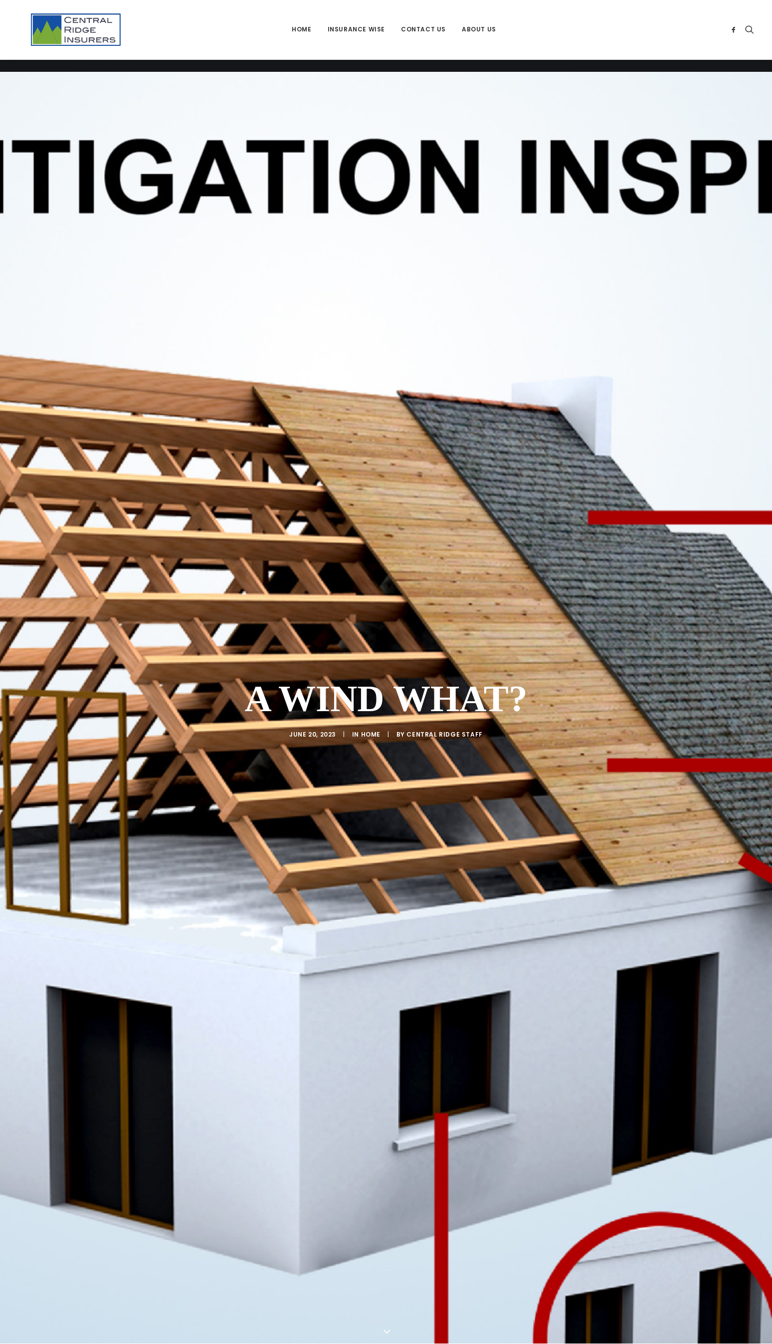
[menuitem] (306, 36)
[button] (735, 36)
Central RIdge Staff (444, 654)
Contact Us (427, 35)
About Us (483, 35)
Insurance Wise (360, 35)
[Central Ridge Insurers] (80, 35)
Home (306, 35)
